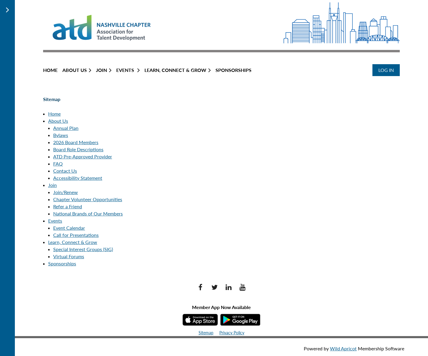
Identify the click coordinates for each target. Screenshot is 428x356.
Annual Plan (65, 128)
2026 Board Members (75, 142)
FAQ (58, 163)
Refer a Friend (67, 206)
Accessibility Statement (77, 178)
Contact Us (65, 171)
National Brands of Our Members (88, 213)
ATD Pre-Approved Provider (82, 156)
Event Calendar (69, 228)
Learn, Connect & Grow (72, 242)
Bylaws (60, 135)
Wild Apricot (343, 348)
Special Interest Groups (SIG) (83, 249)
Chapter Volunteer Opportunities (87, 199)
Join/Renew (65, 192)
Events (55, 220)
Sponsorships (62, 263)
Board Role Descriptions (78, 149)
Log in (386, 70)
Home (54, 113)
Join (52, 185)
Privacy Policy (231, 332)
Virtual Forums (68, 256)
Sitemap (206, 332)
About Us (58, 121)
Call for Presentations (76, 235)
